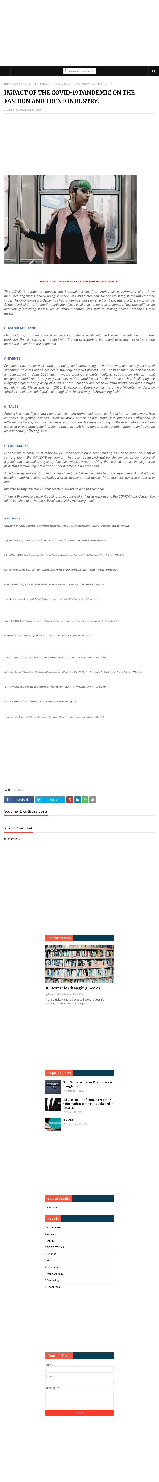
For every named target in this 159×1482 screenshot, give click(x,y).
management (55, 1273)
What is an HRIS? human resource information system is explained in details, (88, 1104)
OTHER (51, 1240)
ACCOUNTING (55, 1227)
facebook (51, 1207)
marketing (53, 1280)
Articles (17, 84)
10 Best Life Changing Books (72, 988)
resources (53, 1286)
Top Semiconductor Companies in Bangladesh (88, 1084)
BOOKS (68, 1119)
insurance (53, 1267)
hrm (49, 1260)
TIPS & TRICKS (55, 1247)
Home (7, 84)
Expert (10, 109)
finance (51, 1253)
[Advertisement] (79, 33)
